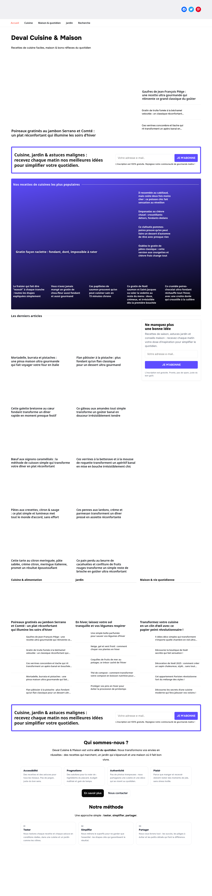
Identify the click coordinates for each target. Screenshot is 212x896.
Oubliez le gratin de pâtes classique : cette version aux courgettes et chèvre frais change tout (153, 250)
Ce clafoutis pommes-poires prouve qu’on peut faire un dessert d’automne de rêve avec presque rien (154, 231)
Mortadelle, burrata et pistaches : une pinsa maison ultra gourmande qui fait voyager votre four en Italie (35, 361)
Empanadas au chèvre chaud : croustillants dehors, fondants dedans (153, 215)
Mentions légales (86, 870)
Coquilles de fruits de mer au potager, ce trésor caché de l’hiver (108, 661)
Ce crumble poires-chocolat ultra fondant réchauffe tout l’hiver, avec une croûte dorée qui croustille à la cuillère (180, 293)
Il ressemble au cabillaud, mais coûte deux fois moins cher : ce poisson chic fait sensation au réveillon (154, 197)
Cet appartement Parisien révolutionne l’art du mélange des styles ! (176, 678)
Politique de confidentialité (93, 876)
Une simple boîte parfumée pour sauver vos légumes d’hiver (108, 634)
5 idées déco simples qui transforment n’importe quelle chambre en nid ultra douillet (175, 639)
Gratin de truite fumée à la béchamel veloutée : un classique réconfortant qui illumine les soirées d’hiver (162, 113)
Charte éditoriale (86, 865)
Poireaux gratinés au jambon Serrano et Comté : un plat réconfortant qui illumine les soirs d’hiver (53, 133)
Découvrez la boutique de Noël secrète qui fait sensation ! (171, 651)
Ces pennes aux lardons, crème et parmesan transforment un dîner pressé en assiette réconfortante (99, 513)
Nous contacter (118, 793)
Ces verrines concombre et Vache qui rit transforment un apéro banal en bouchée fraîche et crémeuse (162, 128)
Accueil (15, 23)
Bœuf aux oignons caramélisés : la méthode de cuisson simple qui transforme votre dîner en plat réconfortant (40, 462)
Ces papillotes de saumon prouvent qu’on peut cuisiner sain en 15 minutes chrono (103, 291)
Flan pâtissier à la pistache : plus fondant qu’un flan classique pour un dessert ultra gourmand (98, 361)
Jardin (69, 23)
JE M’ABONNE (171, 364)
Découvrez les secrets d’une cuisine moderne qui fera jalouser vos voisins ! (175, 691)
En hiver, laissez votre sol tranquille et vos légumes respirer (101, 624)
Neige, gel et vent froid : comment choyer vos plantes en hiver (109, 648)
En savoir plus (92, 793)
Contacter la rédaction (90, 881)
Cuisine (28, 23)
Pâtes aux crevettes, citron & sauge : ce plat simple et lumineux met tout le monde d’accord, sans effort (35, 513)
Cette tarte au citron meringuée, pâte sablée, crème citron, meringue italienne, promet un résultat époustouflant (39, 564)
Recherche (84, 23)
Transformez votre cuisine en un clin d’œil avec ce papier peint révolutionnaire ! (161, 626)
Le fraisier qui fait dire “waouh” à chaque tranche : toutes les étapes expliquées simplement (29, 291)
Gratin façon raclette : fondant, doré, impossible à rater (56, 252)
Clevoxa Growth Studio (131, 891)
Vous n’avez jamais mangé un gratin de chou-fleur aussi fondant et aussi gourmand (65, 291)
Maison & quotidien (49, 23)
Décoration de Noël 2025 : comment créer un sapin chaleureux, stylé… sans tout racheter (177, 666)
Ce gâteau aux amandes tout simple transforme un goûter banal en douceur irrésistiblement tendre (101, 412)
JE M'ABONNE (186, 158)
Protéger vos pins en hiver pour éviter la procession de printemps (108, 687)
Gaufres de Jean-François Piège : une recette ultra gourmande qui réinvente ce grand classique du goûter (169, 95)
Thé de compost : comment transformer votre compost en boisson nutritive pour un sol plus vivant (112, 675)
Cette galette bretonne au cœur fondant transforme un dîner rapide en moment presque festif (33, 412)
